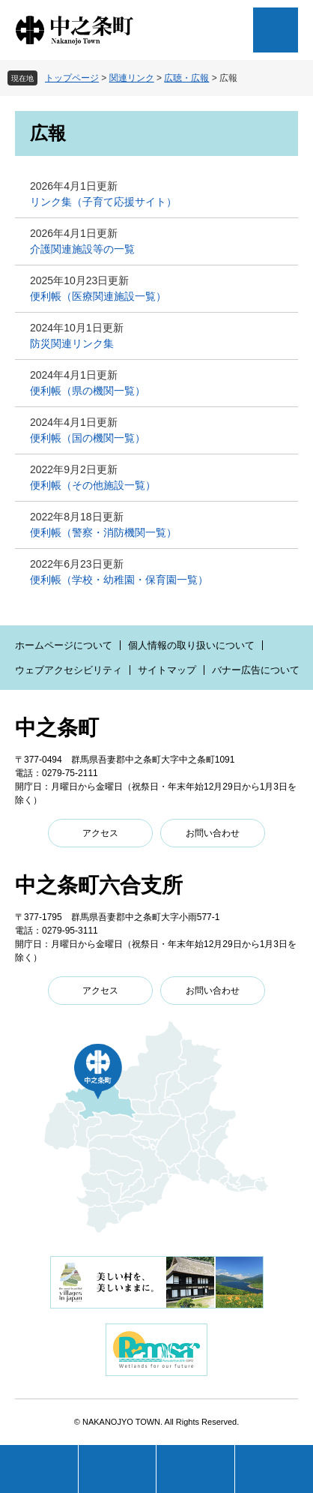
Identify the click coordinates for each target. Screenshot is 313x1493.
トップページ (72, 78)
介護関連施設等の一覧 (82, 249)
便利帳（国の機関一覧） (87, 438)
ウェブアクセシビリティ (68, 670)
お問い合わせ (213, 833)
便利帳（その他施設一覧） (93, 485)
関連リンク (131, 78)
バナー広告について (256, 670)
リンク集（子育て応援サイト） (103, 202)
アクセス (100, 833)
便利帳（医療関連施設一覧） (98, 296)
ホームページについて (63, 645)
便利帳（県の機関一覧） (87, 391)
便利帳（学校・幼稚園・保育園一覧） (119, 580)
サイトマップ (167, 670)
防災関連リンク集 (72, 343)
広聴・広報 (186, 78)
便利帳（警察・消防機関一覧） (103, 532)
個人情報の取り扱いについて (191, 645)
